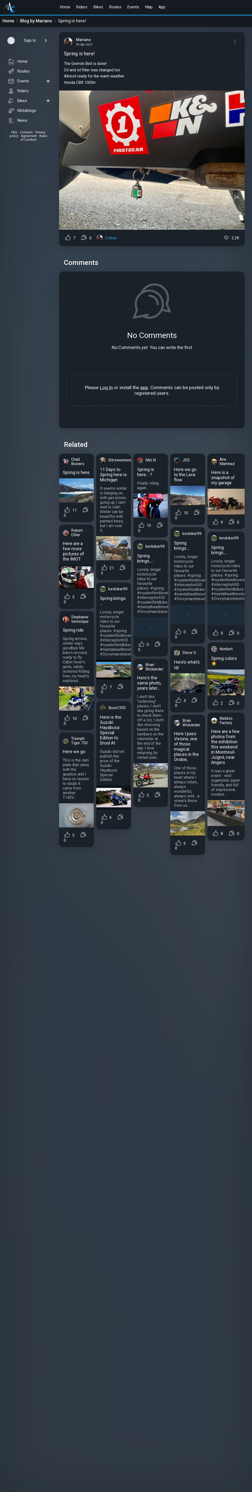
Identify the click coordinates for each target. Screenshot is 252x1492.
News (17, 120)
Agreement (29, 136)
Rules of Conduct (33, 137)
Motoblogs (22, 110)
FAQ (14, 132)
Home (65, 7)
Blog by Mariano (36, 20)
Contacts (26, 132)
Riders (81, 7)
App (161, 7)
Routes (115, 7)
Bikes (98, 7)
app (144, 387)
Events (133, 7)
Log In (106, 387)
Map (149, 7)
